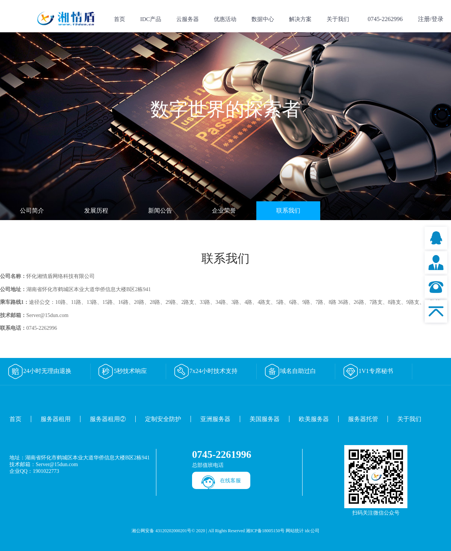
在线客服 (230, 480)
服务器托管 (363, 419)
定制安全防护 (163, 419)
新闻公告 (160, 210)
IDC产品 (150, 19)
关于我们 (338, 19)
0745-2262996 (385, 19)
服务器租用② (108, 419)
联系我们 (288, 210)
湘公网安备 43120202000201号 (161, 530)
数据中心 (262, 19)
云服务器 (187, 19)
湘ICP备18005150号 (265, 530)
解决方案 (300, 19)
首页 (119, 19)
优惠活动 (225, 19)
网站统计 (295, 530)
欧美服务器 (314, 419)
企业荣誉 (224, 210)
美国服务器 (265, 419)
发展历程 (96, 210)
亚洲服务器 (215, 419)
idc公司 (312, 530)
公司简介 (32, 210)
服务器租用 (56, 419)
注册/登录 (430, 19)
